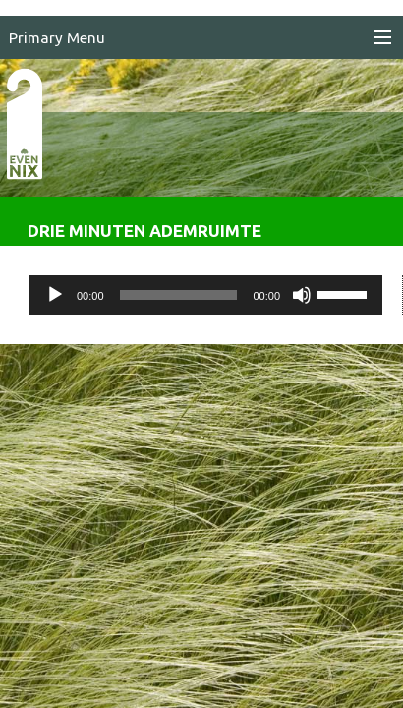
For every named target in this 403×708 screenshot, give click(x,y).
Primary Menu (57, 38)
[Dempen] (302, 295)
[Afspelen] (55, 295)
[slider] (179, 295)
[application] (205, 295)
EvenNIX (35, 155)
